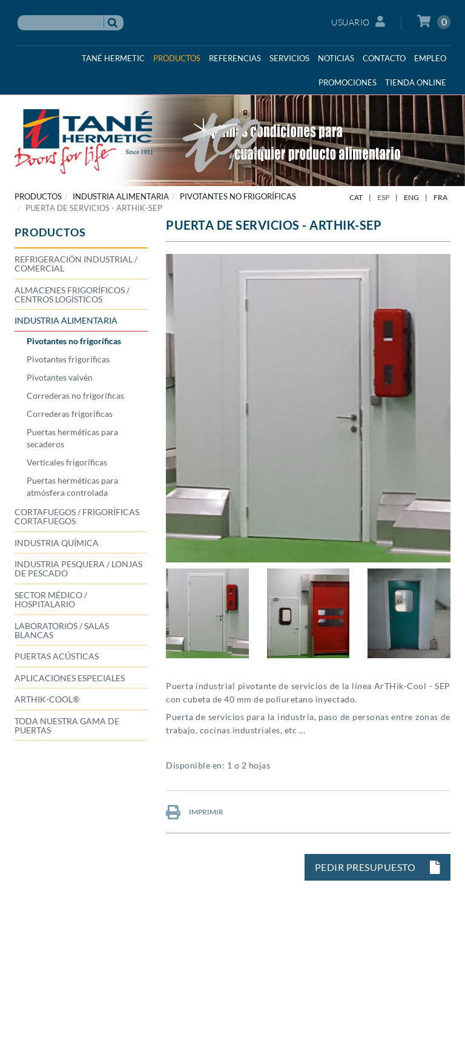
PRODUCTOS (38, 196)
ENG (411, 197)
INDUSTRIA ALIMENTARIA (121, 196)
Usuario (358, 21)
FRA (440, 197)
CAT (356, 197)
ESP (383, 197)
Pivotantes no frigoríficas (238, 196)
